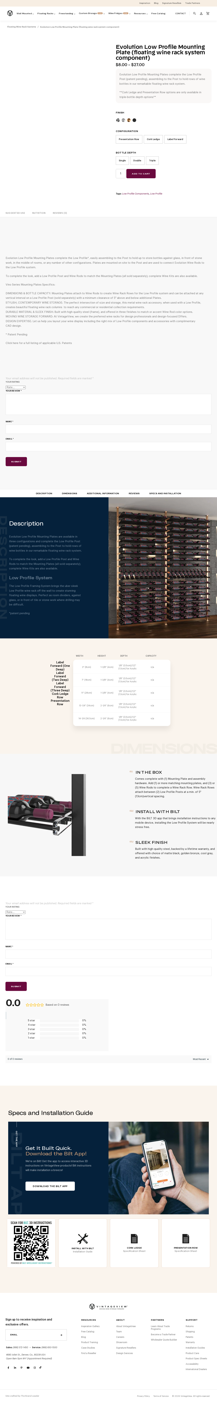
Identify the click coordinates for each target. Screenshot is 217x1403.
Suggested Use (15, 213)
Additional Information (103, 494)
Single (122, 161)
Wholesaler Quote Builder (164, 1340)
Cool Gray (118, 120)
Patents (189, 1337)
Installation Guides (195, 1348)
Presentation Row (129, 139)
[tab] (15, 213)
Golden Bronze (129, 120)
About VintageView (126, 1326)
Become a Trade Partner (163, 1334)
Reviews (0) (60, 213)
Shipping (190, 1332)
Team (119, 1332)
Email (10, 439)
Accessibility (192, 1364)
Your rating (13, 382)
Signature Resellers (126, 1348)
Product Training (89, 1342)
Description (44, 494)
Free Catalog (87, 1332)
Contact (180, 14)
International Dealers (196, 1369)
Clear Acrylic (123, 120)
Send (61, 1335)
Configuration (127, 131)
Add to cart (141, 174)
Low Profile (156, 193)
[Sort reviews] (200, 1059)
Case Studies (88, 1348)
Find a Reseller (88, 1353)
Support (192, 1320)
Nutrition (39, 213)
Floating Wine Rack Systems (21, 27)
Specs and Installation (165, 494)
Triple (152, 161)
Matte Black (134, 120)
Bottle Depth (126, 153)
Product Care (192, 1353)
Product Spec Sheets (196, 1358)
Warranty (190, 1342)
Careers (120, 1337)
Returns (190, 1326)
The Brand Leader (30, 1396)
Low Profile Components (135, 193)
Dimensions (69, 494)
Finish (120, 113)
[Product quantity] (121, 173)
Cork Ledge (153, 139)
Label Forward (175, 139)
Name (9, 422)
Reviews (134, 494)
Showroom (121, 1342)
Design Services (124, 1353)
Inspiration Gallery (90, 1326)
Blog (83, 1337)
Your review (14, 391)
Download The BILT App (50, 1186)
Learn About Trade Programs (160, 1327)
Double (137, 161)
